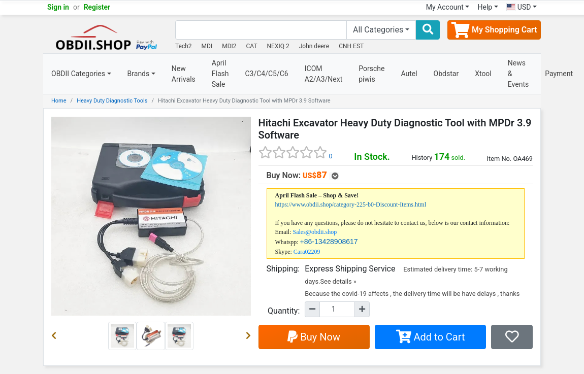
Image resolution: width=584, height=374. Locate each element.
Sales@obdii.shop (315, 231)
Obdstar (446, 74)
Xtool (483, 74)
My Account (445, 7)
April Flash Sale (220, 73)
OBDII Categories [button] (78, 74)
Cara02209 (307, 251)
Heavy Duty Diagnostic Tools (112, 100)
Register (97, 7)
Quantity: (284, 311)
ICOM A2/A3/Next (324, 73)
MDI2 (229, 46)
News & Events (518, 73)
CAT (251, 46)
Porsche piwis (371, 73)
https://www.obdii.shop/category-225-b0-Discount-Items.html (351, 204)
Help (484, 7)
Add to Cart (430, 337)
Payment (559, 74)
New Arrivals (184, 73)
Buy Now (313, 337)
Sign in (58, 7)
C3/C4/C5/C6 (266, 74)
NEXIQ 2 (278, 46)
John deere (314, 46)
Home (59, 100)
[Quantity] (337, 309)
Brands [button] (138, 74)
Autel (409, 74)
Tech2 (183, 46)
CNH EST (351, 46)
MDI (207, 46)
